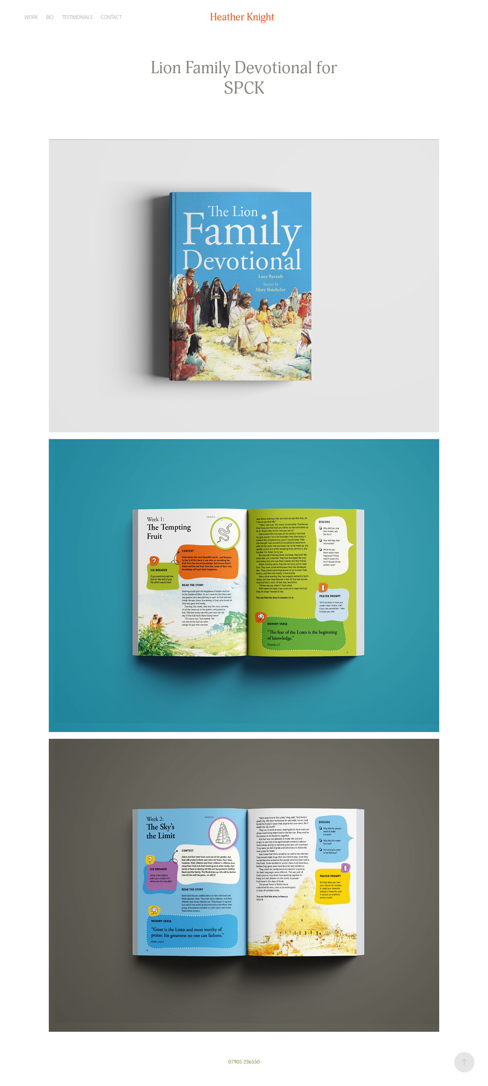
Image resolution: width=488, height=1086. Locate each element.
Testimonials (77, 17)
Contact (111, 17)
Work (31, 17)
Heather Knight (242, 17)
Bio (50, 17)
